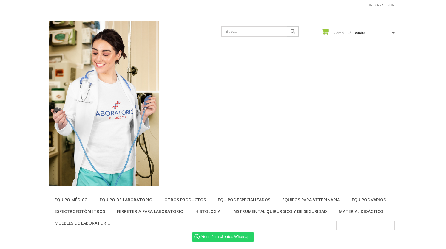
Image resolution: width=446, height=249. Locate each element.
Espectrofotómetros (80, 211)
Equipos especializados (244, 200)
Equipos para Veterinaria (311, 200)
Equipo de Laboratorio (126, 200)
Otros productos (185, 200)
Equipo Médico (71, 200)
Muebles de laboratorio (83, 223)
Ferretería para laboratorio (150, 211)
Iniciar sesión (382, 5)
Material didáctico (361, 211)
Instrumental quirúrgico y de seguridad (279, 211)
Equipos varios (369, 200)
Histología (207, 211)
